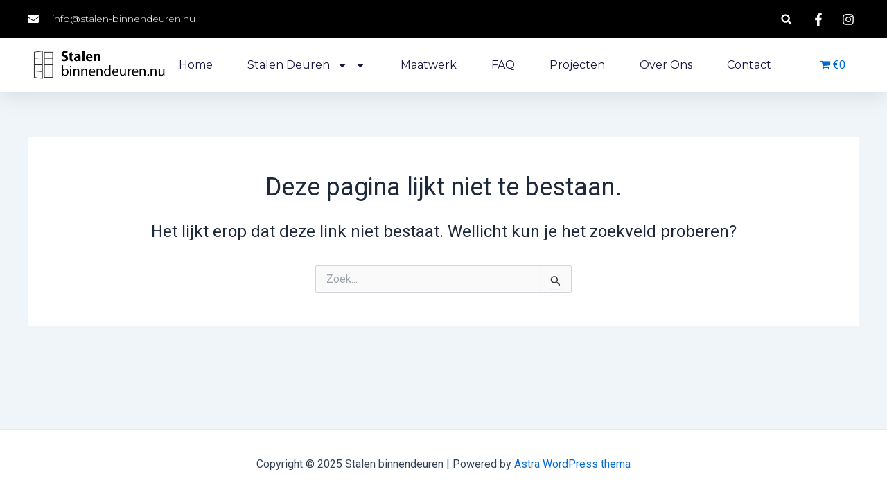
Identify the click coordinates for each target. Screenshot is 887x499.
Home (196, 64)
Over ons (666, 64)
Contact (749, 64)
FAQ (503, 64)
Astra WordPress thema (572, 464)
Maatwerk (429, 64)
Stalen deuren (306, 65)
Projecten (577, 64)
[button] (786, 19)
